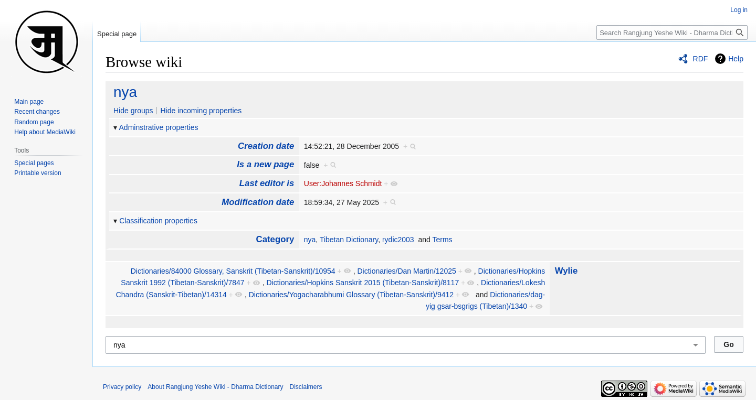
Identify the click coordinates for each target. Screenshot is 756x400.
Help (735, 59)
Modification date (258, 202)
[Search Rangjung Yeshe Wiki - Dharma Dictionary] (672, 32)
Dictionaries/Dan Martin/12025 (406, 271)
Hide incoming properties (201, 110)
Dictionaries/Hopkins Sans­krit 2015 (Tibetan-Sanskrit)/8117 (362, 282)
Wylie (566, 271)
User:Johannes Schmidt (343, 183)
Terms (442, 239)
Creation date (266, 146)
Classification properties (158, 221)
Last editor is (266, 183)
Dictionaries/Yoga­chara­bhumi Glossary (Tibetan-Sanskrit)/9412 (351, 294)
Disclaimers (306, 387)
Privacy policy (122, 387)
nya (125, 92)
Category (275, 239)
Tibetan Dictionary (349, 239)
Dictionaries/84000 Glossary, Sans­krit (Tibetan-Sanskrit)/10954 (233, 271)
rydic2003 (398, 239)
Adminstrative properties (158, 127)
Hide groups (133, 110)
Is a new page (265, 164)
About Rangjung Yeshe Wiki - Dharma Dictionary (215, 387)
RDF (700, 59)
